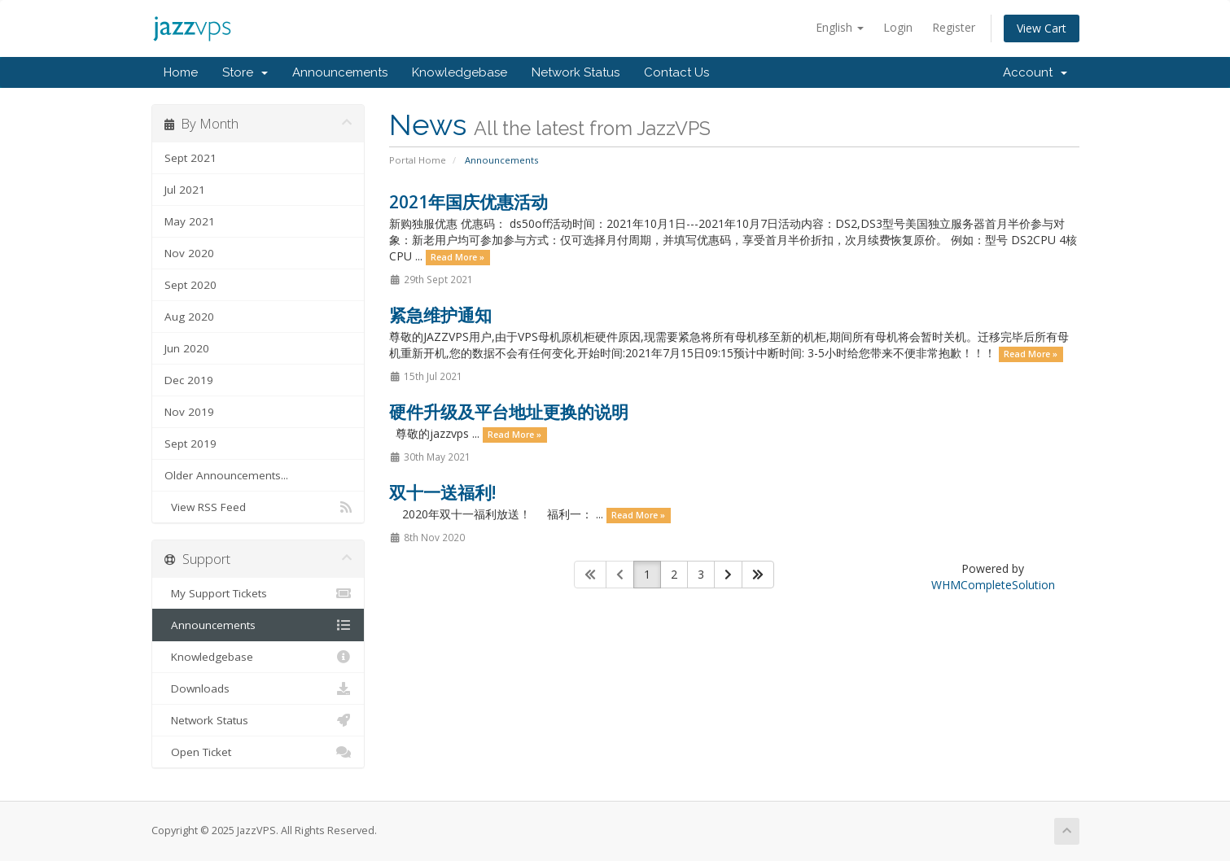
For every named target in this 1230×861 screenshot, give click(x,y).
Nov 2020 (189, 253)
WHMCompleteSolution (993, 584)
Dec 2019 (188, 380)
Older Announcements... (226, 475)
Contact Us (676, 72)
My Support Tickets (258, 593)
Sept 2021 (190, 158)
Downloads (258, 688)
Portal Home (417, 160)
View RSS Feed (258, 507)
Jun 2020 (186, 348)
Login (898, 27)
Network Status (575, 72)
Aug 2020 (189, 316)
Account (1035, 72)
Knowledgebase (459, 72)
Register (953, 27)
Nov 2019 (189, 411)
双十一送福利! (442, 492)
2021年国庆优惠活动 (468, 201)
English (840, 27)
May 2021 (189, 221)
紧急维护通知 (440, 315)
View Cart (1041, 28)
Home (181, 72)
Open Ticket (258, 752)
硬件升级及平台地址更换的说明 (508, 411)
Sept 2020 (190, 285)
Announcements (339, 72)
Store (245, 72)
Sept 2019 (190, 443)
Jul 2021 (184, 189)
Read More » (457, 257)
